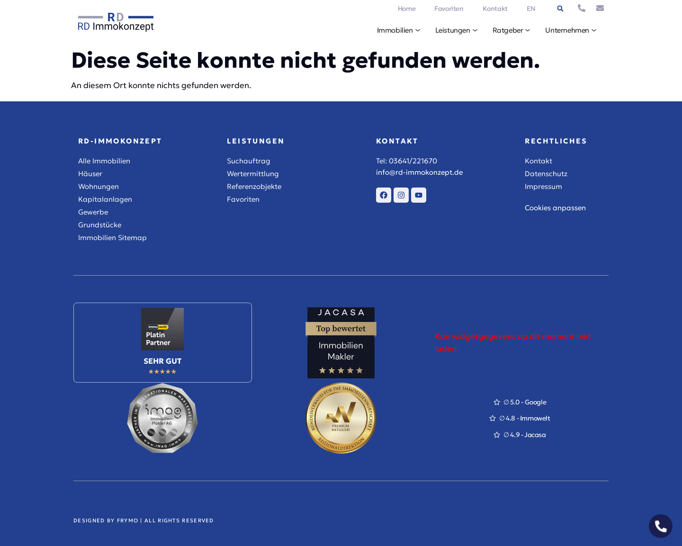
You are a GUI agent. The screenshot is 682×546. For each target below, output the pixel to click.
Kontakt (495, 8)
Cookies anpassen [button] (555, 207)
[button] (560, 8)
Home (406, 8)
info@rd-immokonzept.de (419, 172)
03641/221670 (413, 160)
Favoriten (448, 8)
